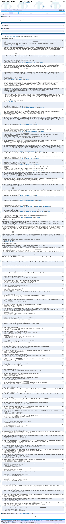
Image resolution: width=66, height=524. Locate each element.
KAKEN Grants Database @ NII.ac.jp (25, 513)
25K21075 (44, 516)
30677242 (37, 195)
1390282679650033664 (46, 206)
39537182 (37, 124)
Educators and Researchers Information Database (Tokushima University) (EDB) (33, 520)
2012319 (21, 124)
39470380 (42, 131)
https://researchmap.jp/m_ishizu (12, 36)
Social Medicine (34, 3)
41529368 (21, 45)
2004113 (21, 200)
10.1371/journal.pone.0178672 (31, 211)
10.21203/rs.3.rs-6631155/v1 (10, 233)
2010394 (21, 151)
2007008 (21, 189)
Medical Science (28, 3)
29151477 (39, 200)
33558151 (42, 170)
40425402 (42, 107)
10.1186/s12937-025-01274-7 (31, 54)
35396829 (37, 158)
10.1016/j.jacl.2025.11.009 (10, 79)
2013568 (21, 107)
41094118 (41, 86)
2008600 (21, 170)
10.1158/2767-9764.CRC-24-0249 (31, 131)
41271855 (41, 62)
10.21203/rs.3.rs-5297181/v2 (10, 241)
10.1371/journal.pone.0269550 (31, 151)
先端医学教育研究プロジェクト (30, 2)
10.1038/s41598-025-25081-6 (31, 62)
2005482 (21, 211)
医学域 (24, 2)
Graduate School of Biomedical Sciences (15, 2)
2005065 (21, 206)
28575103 (42, 211)
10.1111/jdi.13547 (29, 164)
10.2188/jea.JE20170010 (30, 200)
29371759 (38, 206)
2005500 (21, 217)
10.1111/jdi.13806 (29, 158)
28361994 (38, 217)
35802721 (42, 151)
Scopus (28, 45)
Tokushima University (4, 2)
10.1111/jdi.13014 (29, 195)
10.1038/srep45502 (29, 217)
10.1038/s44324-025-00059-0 (10, 101)
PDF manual (53, 6)
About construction (11, 521)
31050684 (42, 189)
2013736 (21, 54)
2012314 (21, 131)
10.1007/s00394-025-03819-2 (31, 86)
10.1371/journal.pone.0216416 (31, 189)
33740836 (37, 164)
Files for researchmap (47, 6)
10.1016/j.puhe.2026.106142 (10, 45)
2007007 (21, 195)
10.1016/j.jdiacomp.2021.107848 (31, 170)
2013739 (21, 62)
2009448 (21, 164)
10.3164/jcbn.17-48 (29, 206)
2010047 (21, 158)
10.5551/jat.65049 (29, 124)
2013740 (21, 86)
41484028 (20, 79)
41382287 (41, 54)
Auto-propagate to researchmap (48, 7)
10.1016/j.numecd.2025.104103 (31, 107)
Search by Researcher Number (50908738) (12, 517)
